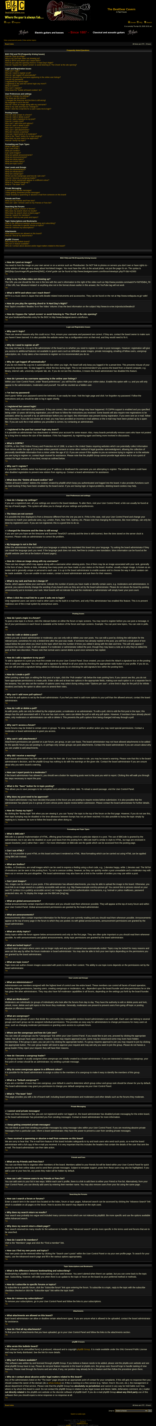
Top (6, 274)
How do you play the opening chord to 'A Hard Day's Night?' (29, 63)
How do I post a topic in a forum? (18, 115)
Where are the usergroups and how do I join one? (25, 176)
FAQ (139, 22)
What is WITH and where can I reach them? (23, 61)
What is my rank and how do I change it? (21, 107)
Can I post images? (13, 153)
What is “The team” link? (15, 184)
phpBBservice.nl (82, 1423)
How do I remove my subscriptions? (19, 227)
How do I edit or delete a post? (17, 117)
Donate (132, 22)
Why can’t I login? (12, 71)
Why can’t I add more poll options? (19, 123)
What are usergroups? (14, 174)
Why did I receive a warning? (17, 132)
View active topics (29, 40)
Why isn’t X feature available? (17, 244)
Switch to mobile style (78, 1414)
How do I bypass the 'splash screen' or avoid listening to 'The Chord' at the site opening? (41, 65)
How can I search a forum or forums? (20, 209)
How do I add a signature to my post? (20, 119)
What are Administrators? (15, 169)
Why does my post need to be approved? (22, 138)
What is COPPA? (12, 86)
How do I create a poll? (14, 121)
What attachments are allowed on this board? (23, 233)
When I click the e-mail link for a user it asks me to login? (28, 109)
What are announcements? (16, 157)
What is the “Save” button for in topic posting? (23, 136)
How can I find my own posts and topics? (21, 217)
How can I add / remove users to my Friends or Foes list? (28, 203)
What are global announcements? (18, 155)
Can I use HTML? (12, 149)
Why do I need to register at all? (18, 73)
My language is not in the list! (17, 102)
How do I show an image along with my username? (25, 105)
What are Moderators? (14, 172)
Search (148, 22)
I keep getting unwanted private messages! (22, 193)
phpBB (68, 1425)
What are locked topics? (15, 161)
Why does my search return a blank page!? (22, 213)
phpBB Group (83, 1349)
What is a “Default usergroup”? (17, 182)
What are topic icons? (14, 164)
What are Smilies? (12, 151)
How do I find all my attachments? (19, 236)
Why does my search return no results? (21, 211)
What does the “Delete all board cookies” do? (23, 90)
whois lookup (54, 1383)
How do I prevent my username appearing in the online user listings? (33, 77)
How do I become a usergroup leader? (20, 178)
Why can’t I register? (13, 88)
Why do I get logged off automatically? (20, 75)
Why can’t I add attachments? (17, 130)
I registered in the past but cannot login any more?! (25, 84)
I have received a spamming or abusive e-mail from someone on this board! (35, 195)
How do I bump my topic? (15, 140)
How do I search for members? (17, 215)
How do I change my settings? (17, 96)
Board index (9, 44)
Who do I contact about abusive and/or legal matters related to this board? (35, 246)
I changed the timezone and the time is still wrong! (25, 100)
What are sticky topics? (14, 159)
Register (16, 22)
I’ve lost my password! (14, 79)
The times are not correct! (15, 98)
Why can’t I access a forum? (16, 128)
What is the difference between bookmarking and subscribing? (30, 223)
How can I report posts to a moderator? (21, 134)
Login (7, 22)
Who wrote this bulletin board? (17, 242)
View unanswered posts (12, 40)
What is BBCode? (12, 146)
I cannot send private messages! (18, 190)
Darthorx (83, 1422)
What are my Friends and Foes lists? (20, 201)
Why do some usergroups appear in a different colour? (27, 180)
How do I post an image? (15, 56)
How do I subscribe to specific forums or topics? (24, 225)
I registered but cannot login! (16, 81)
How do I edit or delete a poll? (17, 125)
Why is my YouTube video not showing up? (22, 58)
